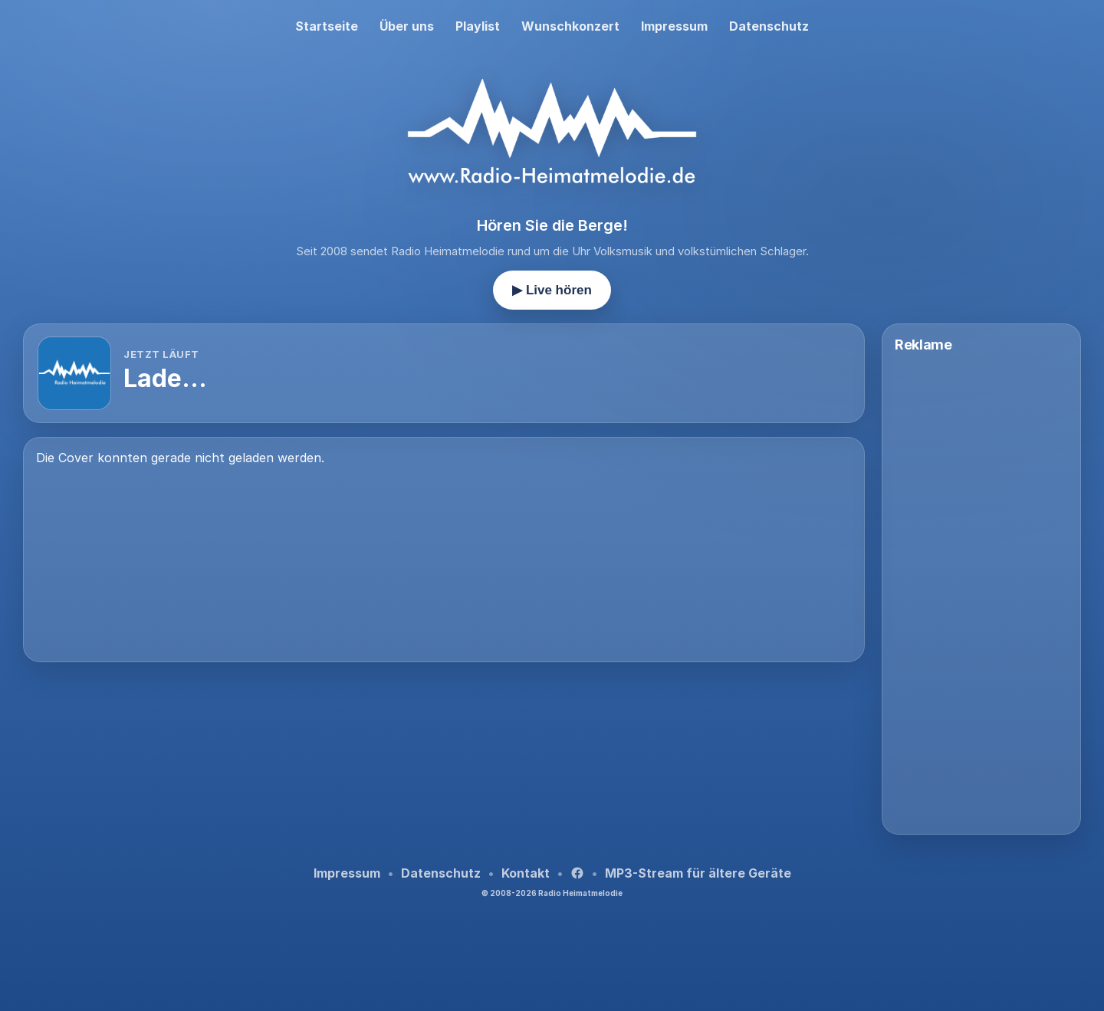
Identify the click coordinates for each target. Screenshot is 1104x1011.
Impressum (674, 26)
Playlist (477, 26)
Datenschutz (769, 26)
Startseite (326, 26)
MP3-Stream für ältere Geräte (698, 873)
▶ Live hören (552, 290)
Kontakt (525, 873)
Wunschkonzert (570, 26)
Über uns (407, 26)
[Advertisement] (444, 716)
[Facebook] (577, 873)
